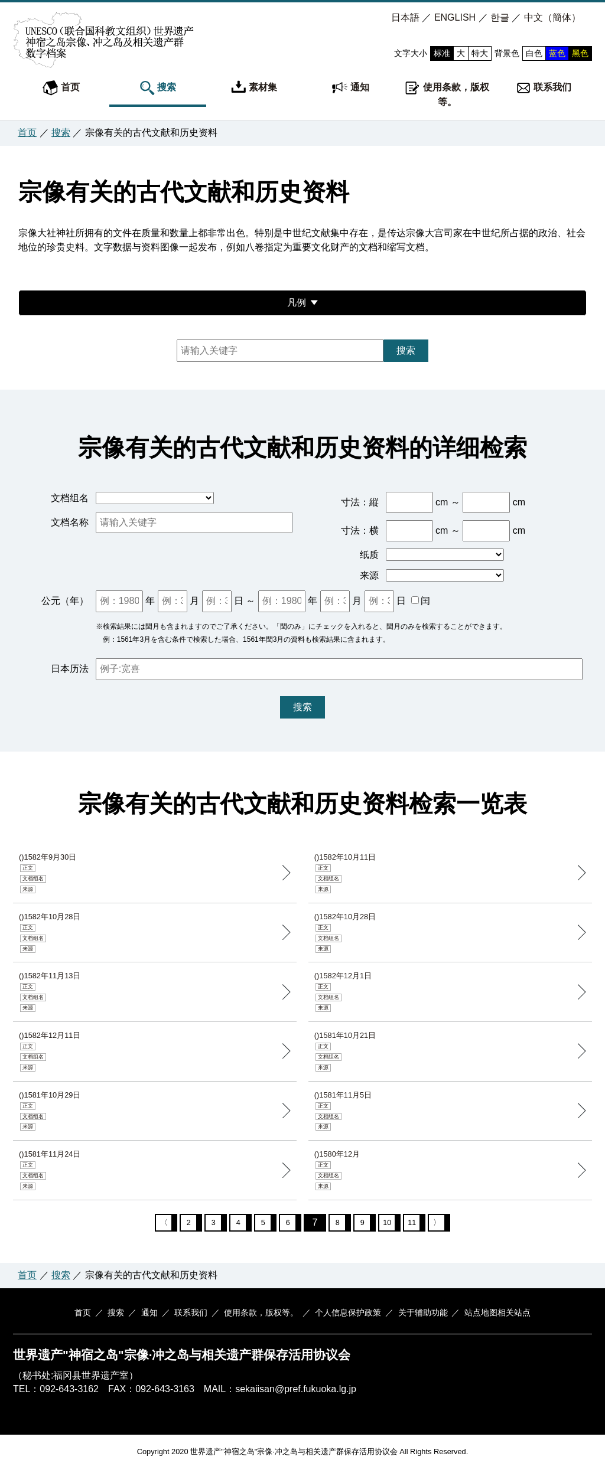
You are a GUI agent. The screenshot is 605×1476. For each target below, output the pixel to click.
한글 (499, 17)
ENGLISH (455, 17)
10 (396, 1225)
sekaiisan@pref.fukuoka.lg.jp (295, 1395)
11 (423, 1225)
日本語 (405, 17)
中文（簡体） (552, 17)
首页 (61, 88)
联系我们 (543, 88)
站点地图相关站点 (486, 1319)
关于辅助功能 (414, 1319)
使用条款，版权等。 (447, 93)
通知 (350, 88)
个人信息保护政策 (343, 1319)
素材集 (254, 88)
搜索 (157, 88)
